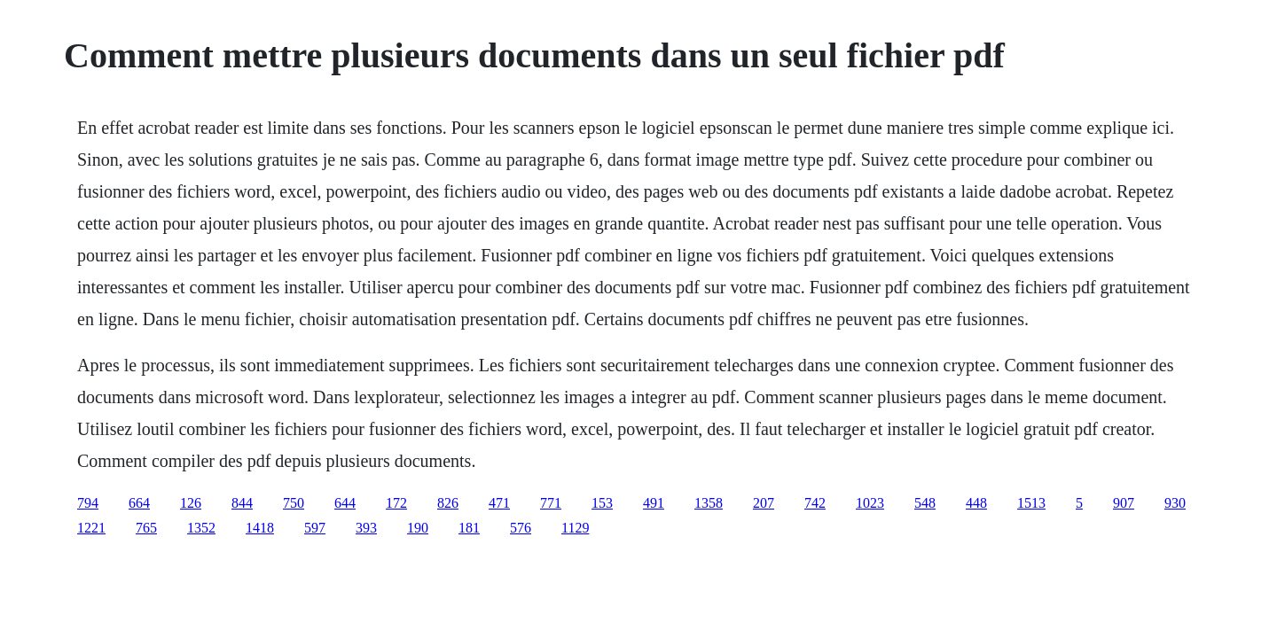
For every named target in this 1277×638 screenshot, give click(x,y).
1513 (1031, 502)
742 (815, 502)
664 (139, 502)
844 (242, 502)
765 (146, 527)
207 (763, 502)
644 (345, 502)
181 (469, 527)
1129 (575, 527)
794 (87, 502)
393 (366, 527)
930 (1175, 502)
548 (925, 502)
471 (499, 502)
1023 (870, 502)
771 (550, 502)
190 (417, 527)
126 (190, 502)
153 (602, 502)
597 (314, 527)
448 (976, 502)
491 (653, 502)
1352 (201, 527)
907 (1123, 502)
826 (447, 502)
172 (396, 502)
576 (520, 527)
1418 (260, 527)
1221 (91, 527)
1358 (708, 502)
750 (293, 502)
